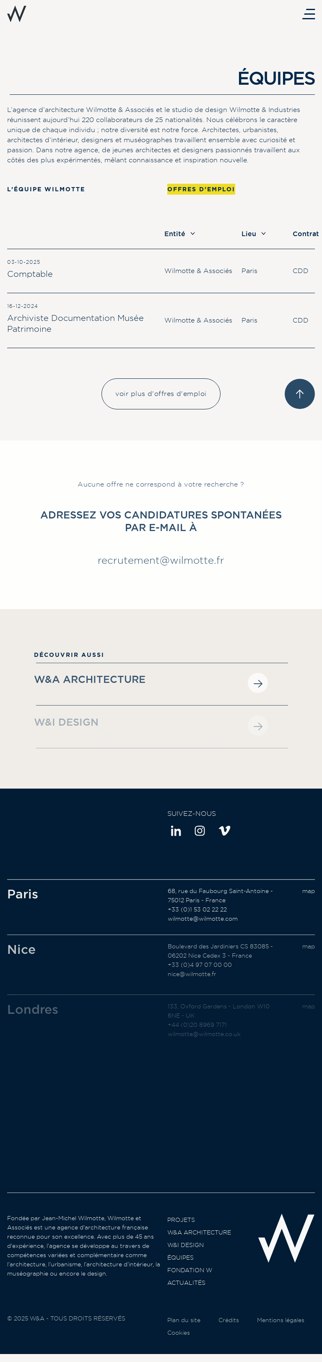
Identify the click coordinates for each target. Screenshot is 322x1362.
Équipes (180, 1265)
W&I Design (185, 1253)
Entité (179, 233)
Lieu (254, 233)
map (308, 899)
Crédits (228, 1334)
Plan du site (183, 1334)
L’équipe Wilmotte (46, 189)
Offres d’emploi (201, 189)
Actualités (186, 1290)
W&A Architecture (199, 1240)
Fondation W (189, 1278)
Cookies (178, 1347)
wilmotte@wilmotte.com (203, 926)
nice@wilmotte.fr (192, 988)
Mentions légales (280, 1334)
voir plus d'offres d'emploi (160, 393)
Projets (181, 1227)
